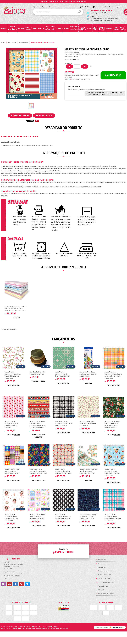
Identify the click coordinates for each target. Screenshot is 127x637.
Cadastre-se (122, 7)
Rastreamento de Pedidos (106, 594)
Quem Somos (102, 567)
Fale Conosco (111, 7)
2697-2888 (8, 568)
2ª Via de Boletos (103, 590)
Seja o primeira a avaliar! (72, 59)
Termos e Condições (104, 578)
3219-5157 (95, 16)
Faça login (48, 7)
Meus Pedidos (86, 7)
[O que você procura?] (79, 12)
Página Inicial (102, 560)
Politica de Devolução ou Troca (107, 582)
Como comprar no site (104, 571)
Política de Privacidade (104, 575)
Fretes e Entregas (103, 586)
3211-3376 (8, 578)
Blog (99, 563)
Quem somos (98, 7)
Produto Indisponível (17, 289)
